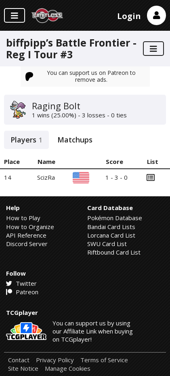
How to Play (23, 218)
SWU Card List (107, 244)
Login (129, 16)
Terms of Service (104, 360)
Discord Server (27, 244)
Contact (18, 360)
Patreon (22, 292)
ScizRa (46, 177)
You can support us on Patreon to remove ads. (80, 76)
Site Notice (23, 368)
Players (26, 139)
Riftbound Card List (114, 252)
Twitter (21, 283)
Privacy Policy (55, 360)
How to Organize (30, 227)
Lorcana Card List (111, 235)
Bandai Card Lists (111, 227)
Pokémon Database (114, 218)
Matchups (74, 139)
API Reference (26, 235)
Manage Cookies (67, 368)
